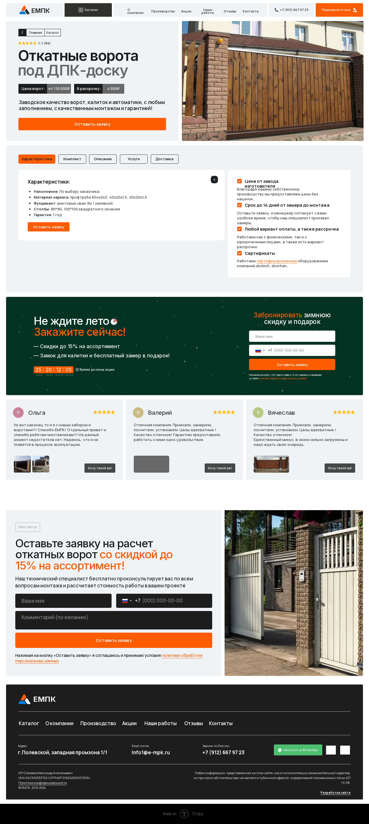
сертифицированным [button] (277, 260)
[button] (339, 10)
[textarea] (113, 620)
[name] (292, 336)
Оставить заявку (292, 364)
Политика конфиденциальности (42, 783)
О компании (135, 11)
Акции (186, 11)
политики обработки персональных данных (282, 378)
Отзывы (230, 11)
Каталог (29, 723)
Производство (163, 11)
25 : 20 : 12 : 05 (53, 370)
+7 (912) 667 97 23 (223, 752)
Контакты (251, 11)
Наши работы (208, 11)
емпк (40, 10)
